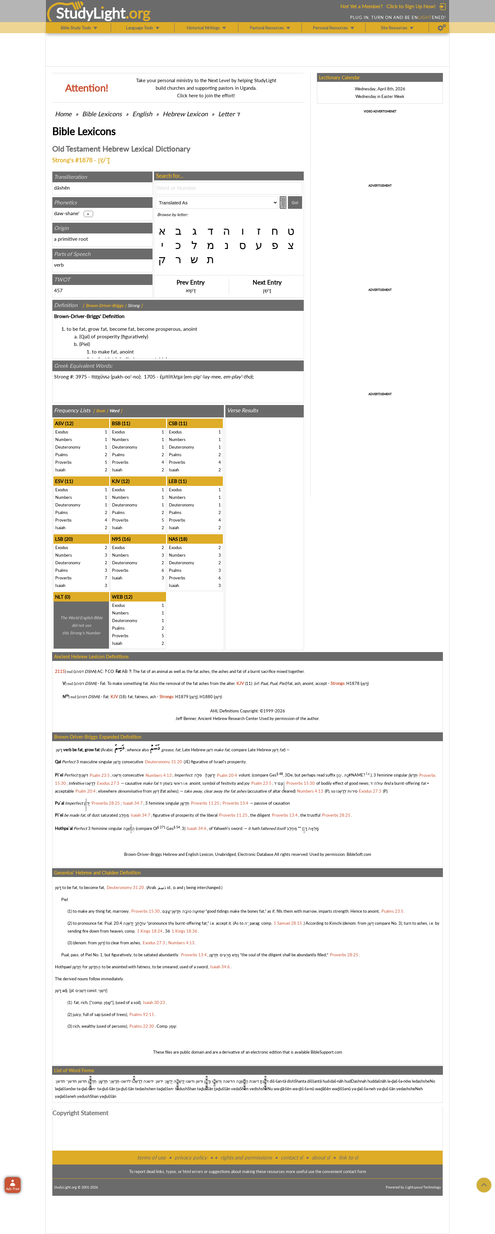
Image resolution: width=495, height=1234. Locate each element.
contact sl (292, 1157)
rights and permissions (246, 1157)
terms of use (151, 1157)
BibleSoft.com (359, 854)
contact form (354, 1171)
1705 (149, 376)
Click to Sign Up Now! (410, 6)
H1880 (206, 696)
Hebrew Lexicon (185, 114)
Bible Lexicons (102, 114)
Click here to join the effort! (206, 95)
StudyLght (91, 13)
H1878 (353, 683)
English (142, 114)
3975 (81, 376)
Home (63, 114)
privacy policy (191, 1157)
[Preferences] (442, 28)
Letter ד (229, 114)
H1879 (181, 696)
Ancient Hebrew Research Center (228, 718)
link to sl (348, 1157)
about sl (321, 1157)
